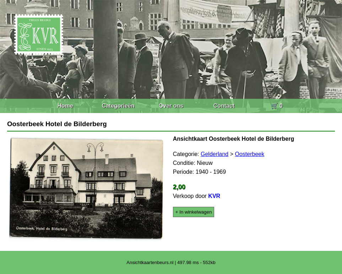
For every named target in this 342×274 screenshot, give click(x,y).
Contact (224, 106)
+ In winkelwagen (193, 212)
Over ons (171, 106)
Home (65, 106)
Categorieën (118, 106)
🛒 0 (277, 106)
